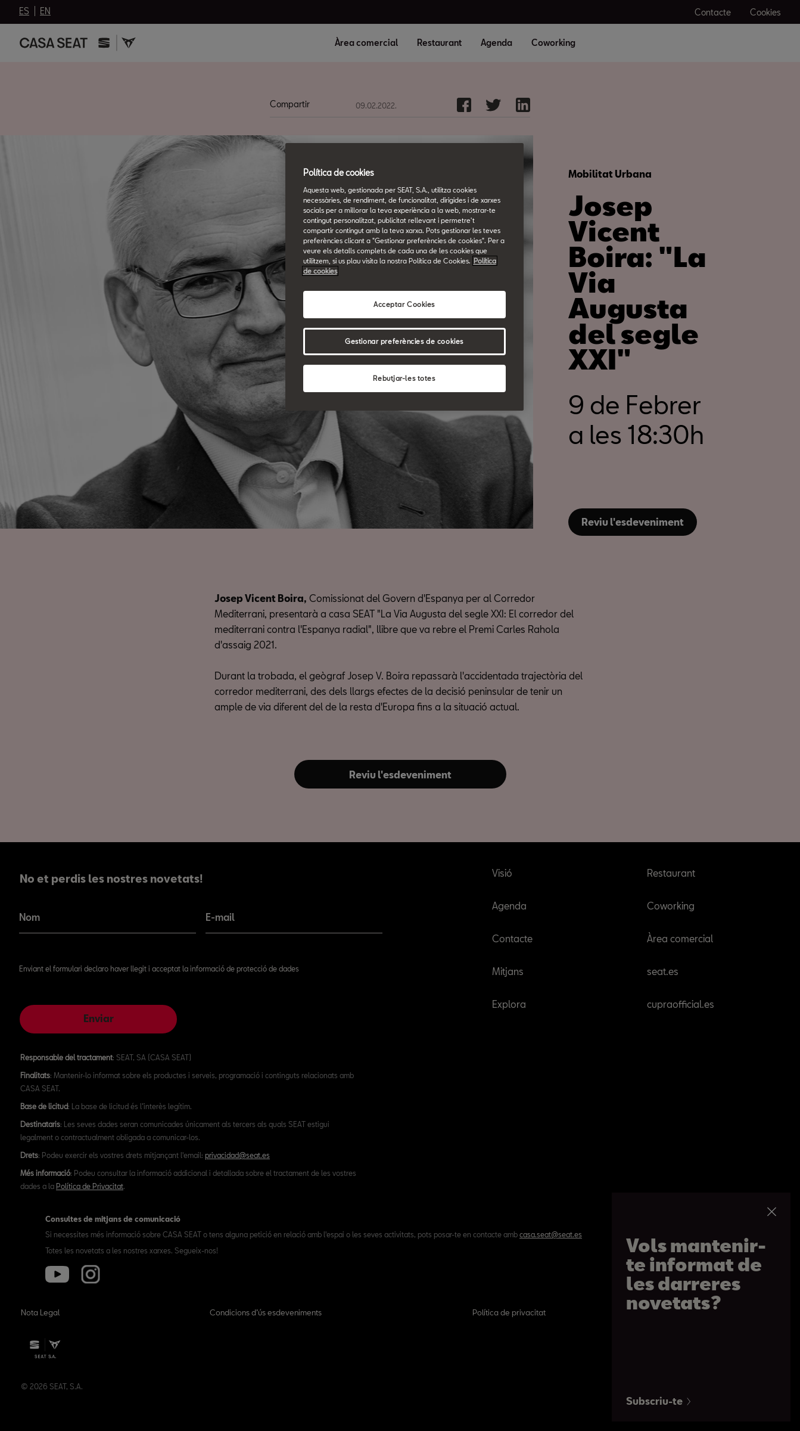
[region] (404, 277)
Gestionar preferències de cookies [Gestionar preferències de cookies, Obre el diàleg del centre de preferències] (404, 341)
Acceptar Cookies (404, 304)
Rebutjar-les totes (404, 378)
